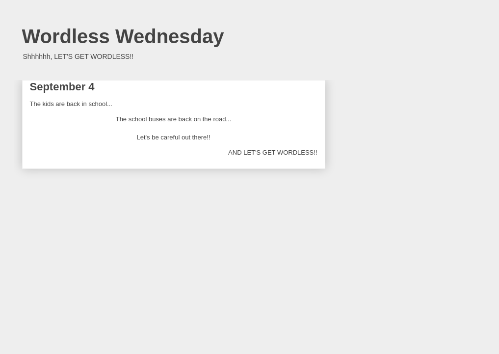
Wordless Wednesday (123, 36)
